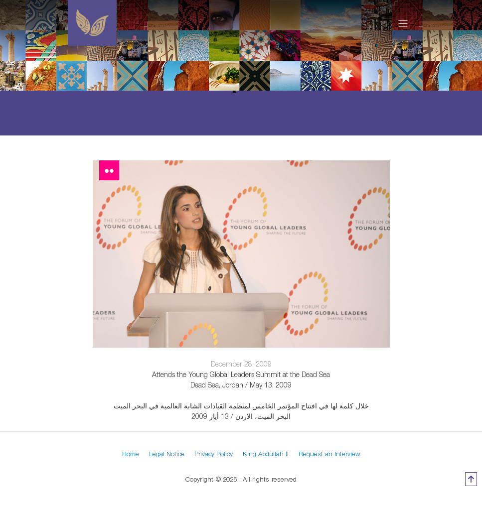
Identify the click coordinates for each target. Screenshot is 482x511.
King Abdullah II (266, 454)
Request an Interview (329, 454)
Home (130, 454)
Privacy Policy (213, 454)
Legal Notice (166, 454)
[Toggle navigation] (403, 23)
